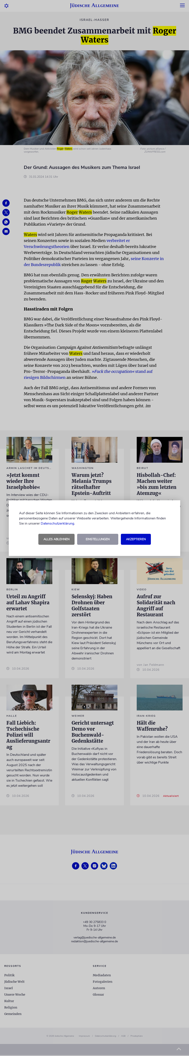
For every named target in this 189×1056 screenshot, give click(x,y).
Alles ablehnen (56, 539)
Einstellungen (98, 539)
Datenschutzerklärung (57, 523)
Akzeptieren (136, 539)
